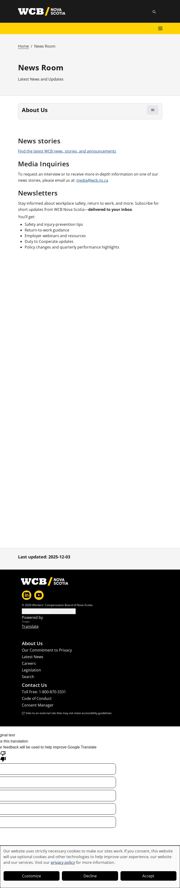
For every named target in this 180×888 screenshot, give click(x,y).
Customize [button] (31, 876)
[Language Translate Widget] (49, 611)
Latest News (32, 656)
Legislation (31, 670)
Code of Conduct (37, 698)
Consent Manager (38, 705)
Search (28, 676)
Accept (148, 876)
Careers (29, 663)
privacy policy (63, 862)
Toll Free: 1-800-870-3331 (44, 691)
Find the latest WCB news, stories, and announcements (67, 151)
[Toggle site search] (154, 12)
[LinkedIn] (26, 595)
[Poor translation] (3, 756)
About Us (32, 643)
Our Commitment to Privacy (47, 650)
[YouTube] (39, 595)
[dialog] (90, 867)
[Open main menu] (160, 28)
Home (23, 46)
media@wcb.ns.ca (92, 180)
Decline (90, 876)
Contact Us (34, 685)
